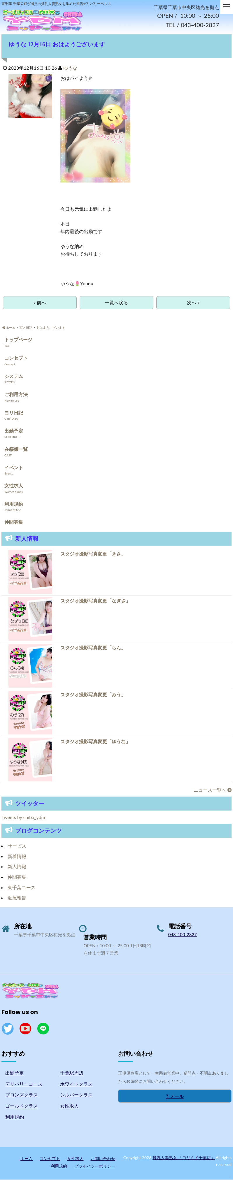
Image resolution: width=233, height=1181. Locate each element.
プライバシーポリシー (94, 1167)
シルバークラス (76, 1096)
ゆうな (70, 69)
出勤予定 (13, 432)
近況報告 (17, 898)
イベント (13, 468)
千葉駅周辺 (71, 1074)
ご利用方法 (16, 395)
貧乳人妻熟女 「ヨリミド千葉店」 (184, 1158)
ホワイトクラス (76, 1085)
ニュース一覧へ (213, 791)
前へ (40, 303)
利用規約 (13, 505)
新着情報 (17, 857)
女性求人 (13, 486)
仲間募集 (13, 523)
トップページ (18, 341)
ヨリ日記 (13, 413)
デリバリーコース (24, 1085)
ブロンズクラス (21, 1096)
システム (13, 377)
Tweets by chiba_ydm (23, 818)
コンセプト (16, 359)
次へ (193, 303)
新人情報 (17, 868)
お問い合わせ (103, 1159)
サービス (17, 847)
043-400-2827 (182, 935)
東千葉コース (22, 888)
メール (175, 1097)
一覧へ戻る (116, 303)
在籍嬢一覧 (16, 450)
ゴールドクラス (21, 1107)
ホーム (26, 1159)
